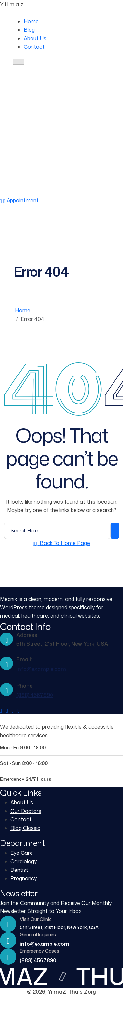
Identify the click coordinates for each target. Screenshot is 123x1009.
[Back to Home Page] (61, 543)
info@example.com (41, 668)
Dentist (19, 869)
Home (31, 21)
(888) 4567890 (58, 191)
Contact (34, 46)
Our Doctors (25, 811)
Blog (29, 29)
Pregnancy (23, 878)
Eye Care (21, 852)
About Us (35, 38)
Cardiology (23, 861)
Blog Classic (25, 828)
